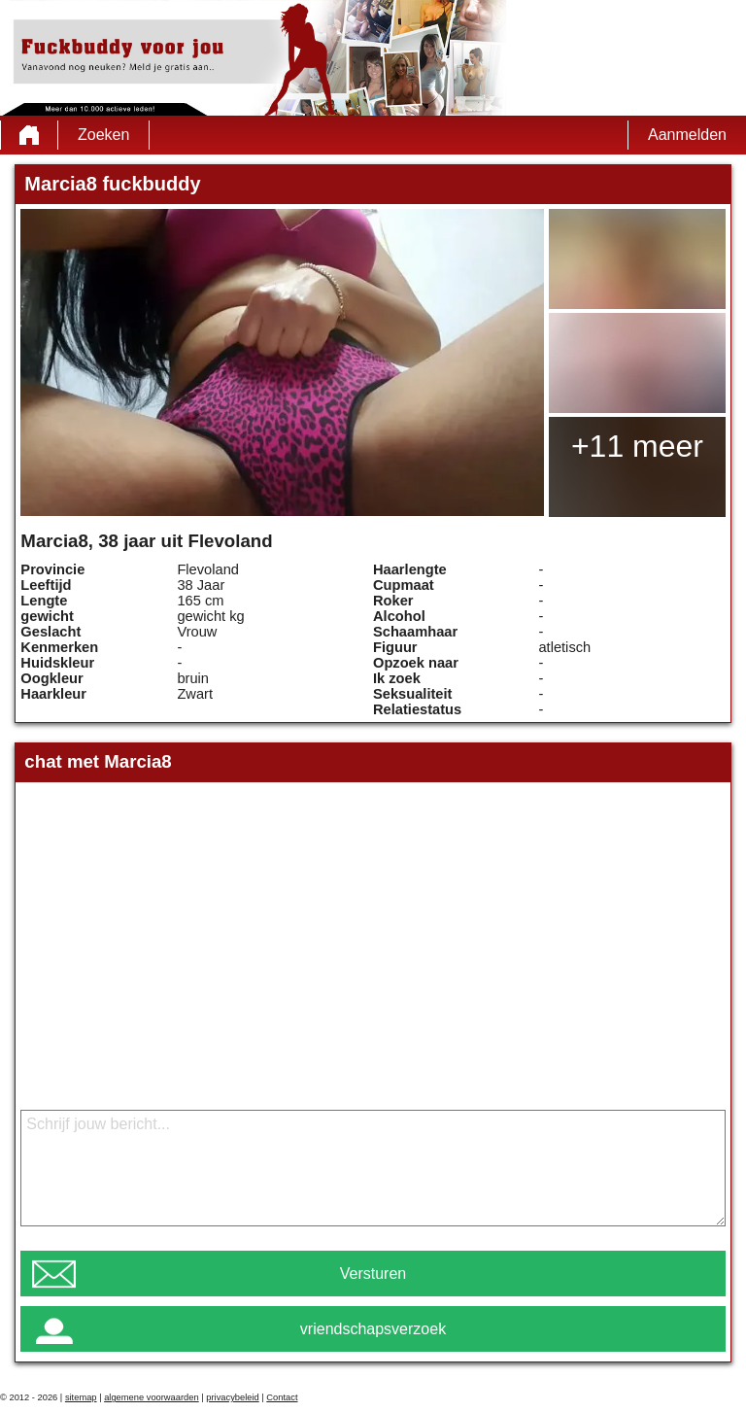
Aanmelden (687, 134)
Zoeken (103, 134)
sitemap (81, 1397)
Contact (281, 1397)
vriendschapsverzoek (373, 1329)
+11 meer (637, 446)
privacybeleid (232, 1397)
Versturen (373, 1273)
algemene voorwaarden (151, 1397)
